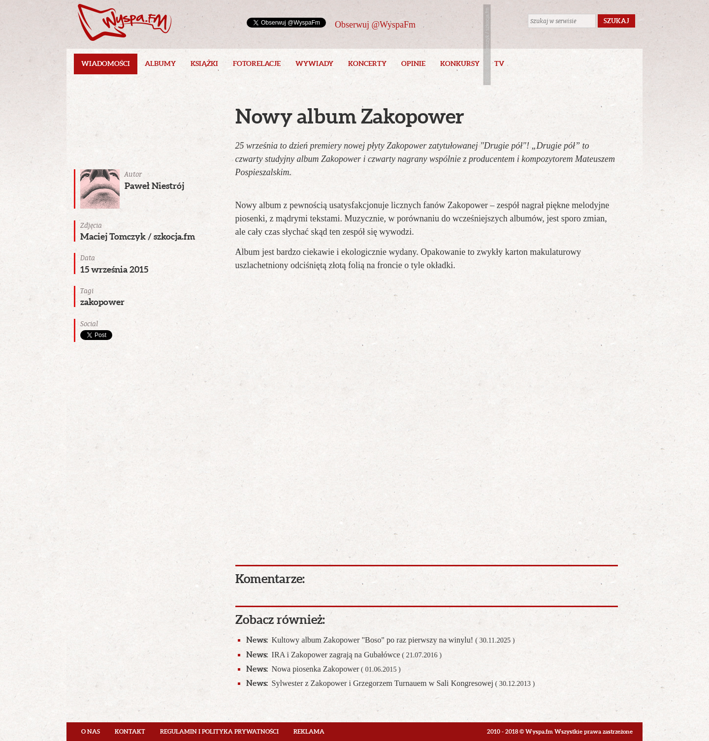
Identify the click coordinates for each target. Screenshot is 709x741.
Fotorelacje (257, 63)
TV (499, 63)
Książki (204, 63)
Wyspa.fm (124, 22)
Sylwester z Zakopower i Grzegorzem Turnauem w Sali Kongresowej (390, 683)
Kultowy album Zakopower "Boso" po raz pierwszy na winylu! (380, 640)
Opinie (413, 63)
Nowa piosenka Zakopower (323, 669)
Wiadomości (105, 63)
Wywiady (314, 63)
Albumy (160, 63)
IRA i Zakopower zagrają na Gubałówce (344, 654)
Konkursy (460, 63)
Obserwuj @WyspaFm (375, 25)
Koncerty (367, 63)
